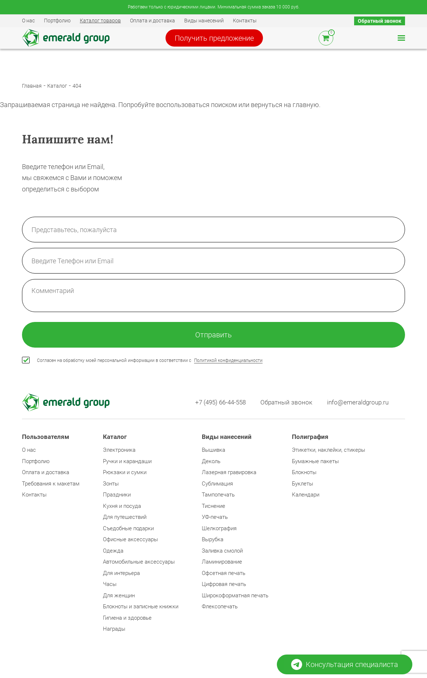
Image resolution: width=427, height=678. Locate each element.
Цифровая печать (224, 584)
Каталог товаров (100, 20)
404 (77, 86)
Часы (109, 584)
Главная (32, 86)
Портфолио (57, 20)
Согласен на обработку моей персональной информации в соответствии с (150, 360)
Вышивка (213, 450)
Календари (305, 494)
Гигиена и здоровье (127, 618)
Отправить (213, 334)
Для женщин (119, 595)
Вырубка (212, 539)
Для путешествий (124, 517)
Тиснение (213, 506)
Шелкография (219, 528)
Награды (114, 629)
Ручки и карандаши (127, 461)
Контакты (245, 20)
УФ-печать (215, 517)
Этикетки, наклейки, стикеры (328, 450)
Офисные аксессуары (130, 539)
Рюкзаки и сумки (124, 472)
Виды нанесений (204, 20)
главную (306, 105)
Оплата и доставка (152, 20)
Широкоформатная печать (235, 595)
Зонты (111, 483)
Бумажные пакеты (315, 461)
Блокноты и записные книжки (140, 606)
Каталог (57, 86)
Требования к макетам (50, 483)
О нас (28, 20)
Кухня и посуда (122, 506)
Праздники (117, 494)
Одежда (113, 550)
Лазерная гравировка (229, 472)
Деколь (211, 461)
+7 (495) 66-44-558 (220, 402)
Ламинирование (222, 561)
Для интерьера (121, 573)
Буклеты (302, 483)
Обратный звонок (379, 21)
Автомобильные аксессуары (139, 561)
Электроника (119, 450)
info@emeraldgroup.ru (358, 402)
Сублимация (217, 483)
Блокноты (304, 472)
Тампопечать (218, 494)
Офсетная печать (223, 573)
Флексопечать (220, 606)
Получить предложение (214, 38)
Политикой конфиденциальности (228, 360)
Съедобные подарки (128, 528)
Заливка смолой (222, 550)
